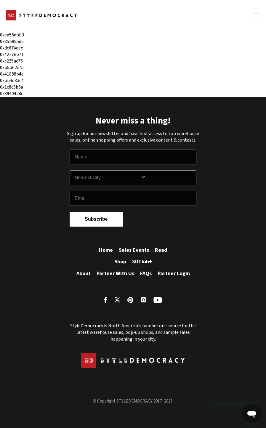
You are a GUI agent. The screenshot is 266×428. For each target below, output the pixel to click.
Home (106, 250)
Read (161, 250)
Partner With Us (115, 273)
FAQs (146, 273)
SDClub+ (142, 261)
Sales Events (134, 250)
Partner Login (174, 273)
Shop (120, 261)
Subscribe (96, 219)
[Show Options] (167, 178)
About (83, 273)
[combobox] (107, 178)
